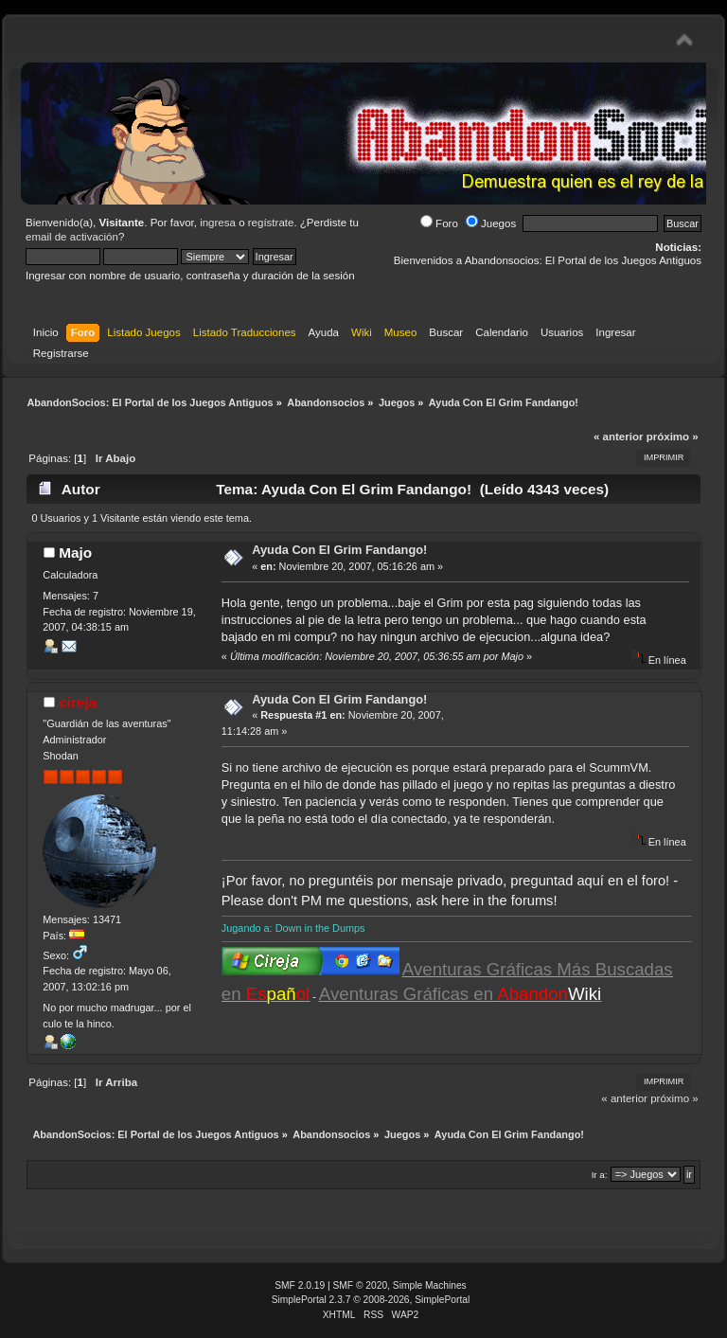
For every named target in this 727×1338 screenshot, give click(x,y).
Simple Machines (430, 1285)
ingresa (218, 222)
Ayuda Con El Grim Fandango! (339, 550)
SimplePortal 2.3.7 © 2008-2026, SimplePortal (371, 1299)
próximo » (673, 436)
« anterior (618, 436)
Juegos (491, 223)
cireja (78, 702)
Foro (439, 223)
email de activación (72, 236)
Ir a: (600, 1174)
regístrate (271, 222)
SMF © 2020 (360, 1285)
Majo (75, 552)
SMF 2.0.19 (300, 1285)
